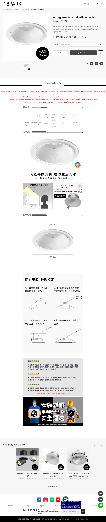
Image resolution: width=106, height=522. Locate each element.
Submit (83, 511)
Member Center (88, 4)
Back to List (53, 486)
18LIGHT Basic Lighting (22, 9)
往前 (94, 445)
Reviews (95, 506)
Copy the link (101, 63)
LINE (96, 63)
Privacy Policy (84, 519)
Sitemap (74, 519)
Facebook (91, 63)
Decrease (55, 52)
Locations (11, 506)
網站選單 (102, 3)
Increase (67, 52)
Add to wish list (100, 53)
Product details (51, 83)
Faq (27, 506)
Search (92, 4)
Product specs (81, 44)
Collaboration (76, 506)
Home (5, 9)
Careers (58, 506)
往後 (101, 445)
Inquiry (42, 506)
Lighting (10, 9)
